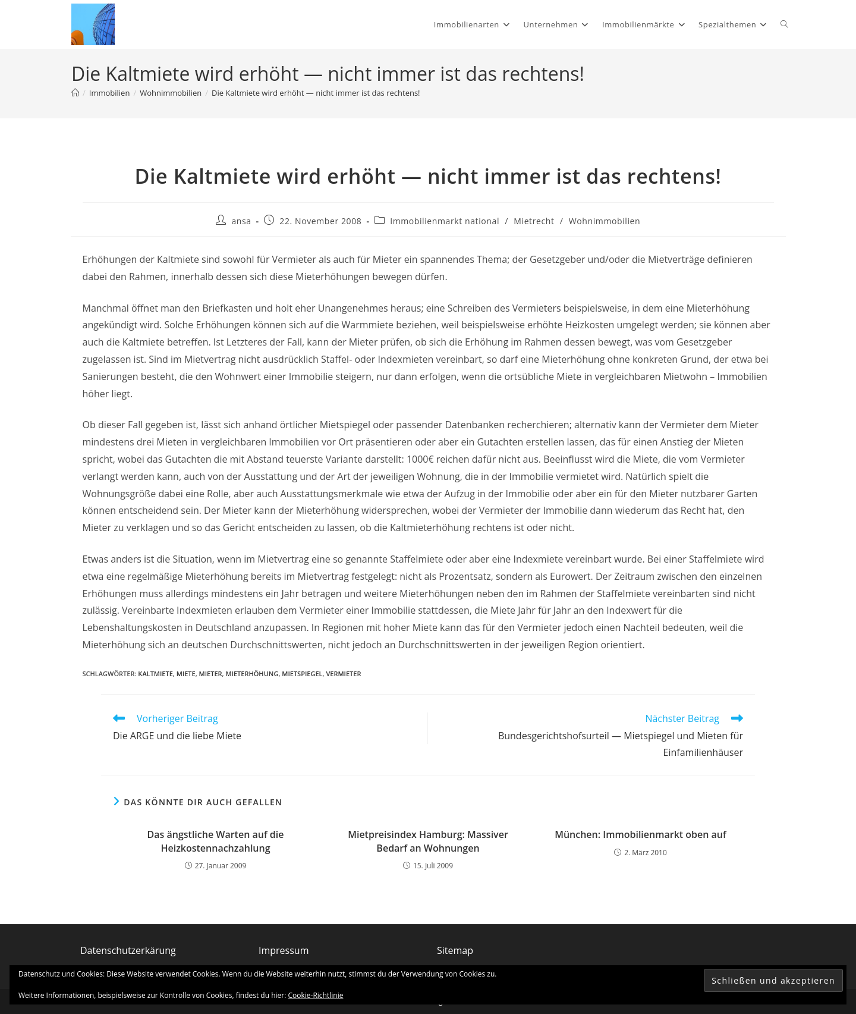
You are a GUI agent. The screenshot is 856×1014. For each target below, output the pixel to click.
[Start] (75, 92)
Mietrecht (534, 221)
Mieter (210, 673)
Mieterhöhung (251, 673)
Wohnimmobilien (604, 221)
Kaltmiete (155, 673)
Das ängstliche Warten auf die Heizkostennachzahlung (215, 841)
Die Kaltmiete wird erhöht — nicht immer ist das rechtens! (316, 92)
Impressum (284, 950)
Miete (186, 673)
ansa (241, 221)
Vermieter (343, 673)
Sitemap (455, 950)
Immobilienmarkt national (444, 221)
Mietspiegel (302, 673)
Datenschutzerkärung (128, 950)
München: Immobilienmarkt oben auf (640, 834)
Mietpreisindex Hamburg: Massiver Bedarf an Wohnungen (428, 841)
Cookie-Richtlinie (316, 995)
